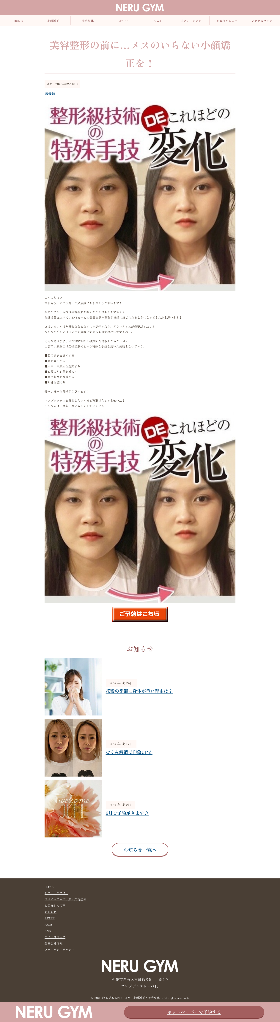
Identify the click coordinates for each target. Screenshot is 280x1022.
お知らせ (50, 912)
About (157, 20)
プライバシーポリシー (59, 949)
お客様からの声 (227, 20)
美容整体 (88, 20)
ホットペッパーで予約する (194, 1012)
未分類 (50, 93)
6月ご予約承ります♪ (127, 813)
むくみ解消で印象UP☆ (129, 752)
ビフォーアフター (192, 20)
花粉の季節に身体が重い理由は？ (139, 691)
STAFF (123, 20)
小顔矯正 (53, 20)
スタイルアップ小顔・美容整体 (65, 899)
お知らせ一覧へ (140, 849)
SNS (48, 930)
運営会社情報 (53, 943)
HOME (18, 20)
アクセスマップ (261, 20)
